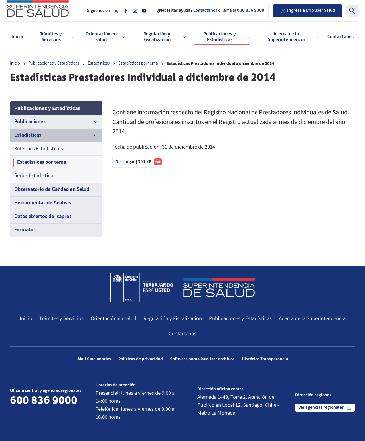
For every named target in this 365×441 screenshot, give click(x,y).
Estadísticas (99, 63)
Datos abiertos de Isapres (43, 216)
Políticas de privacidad (140, 359)
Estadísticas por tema (138, 63)
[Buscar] (352, 11)
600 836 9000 (250, 10)
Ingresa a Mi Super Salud (307, 11)
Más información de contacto (43, 411)
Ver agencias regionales (325, 407)
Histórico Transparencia (265, 359)
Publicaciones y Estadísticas (54, 63)
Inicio (17, 37)
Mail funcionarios (94, 359)
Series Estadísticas (35, 176)
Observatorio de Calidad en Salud (51, 189)
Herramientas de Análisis (42, 203)
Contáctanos (340, 37)
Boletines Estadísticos (38, 149)
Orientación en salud (113, 318)
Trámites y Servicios (61, 318)
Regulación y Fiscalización (172, 318)
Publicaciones (56, 122)
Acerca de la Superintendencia (312, 318)
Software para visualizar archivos (202, 359)
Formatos (25, 230)
